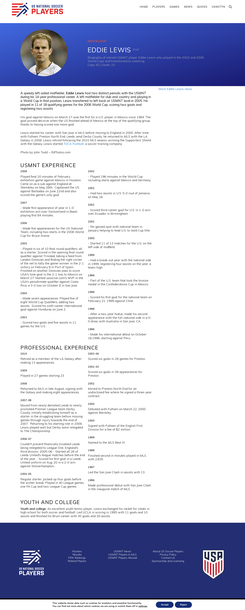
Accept (164, 604)
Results (77, 554)
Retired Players (77, 561)
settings (142, 606)
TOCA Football (73, 144)
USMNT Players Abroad (122, 557)
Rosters (77, 551)
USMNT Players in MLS (122, 554)
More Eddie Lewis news (175, 89)
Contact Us (168, 557)
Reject (183, 604)
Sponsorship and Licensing (168, 561)
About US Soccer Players (168, 551)
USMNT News (122, 551)
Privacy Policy (168, 554)
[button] (230, 6)
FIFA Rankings (77, 557)
